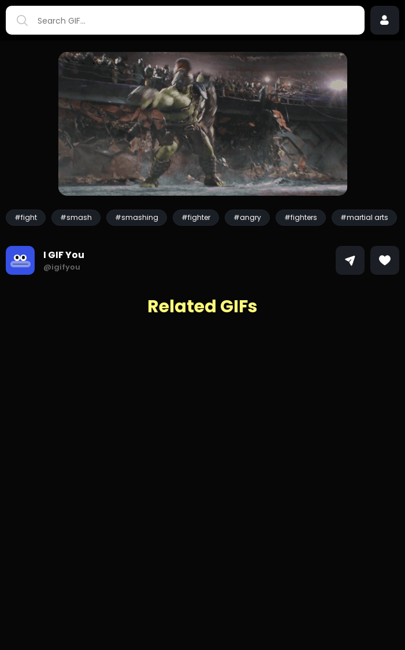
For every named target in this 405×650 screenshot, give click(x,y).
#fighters (300, 217)
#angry (247, 217)
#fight (25, 217)
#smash (76, 217)
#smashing (136, 217)
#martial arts (364, 217)
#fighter (195, 217)
